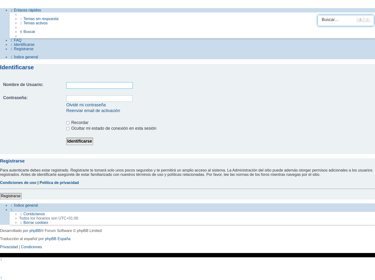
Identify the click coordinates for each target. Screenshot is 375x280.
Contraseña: (15, 97)
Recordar (77, 122)
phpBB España (58, 239)
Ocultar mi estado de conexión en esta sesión (111, 128)
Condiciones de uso (18, 183)
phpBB (35, 231)
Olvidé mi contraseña (86, 104)
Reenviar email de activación (93, 110)
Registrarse (11, 196)
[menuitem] (39, 19)
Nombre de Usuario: (23, 84)
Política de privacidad (59, 183)
